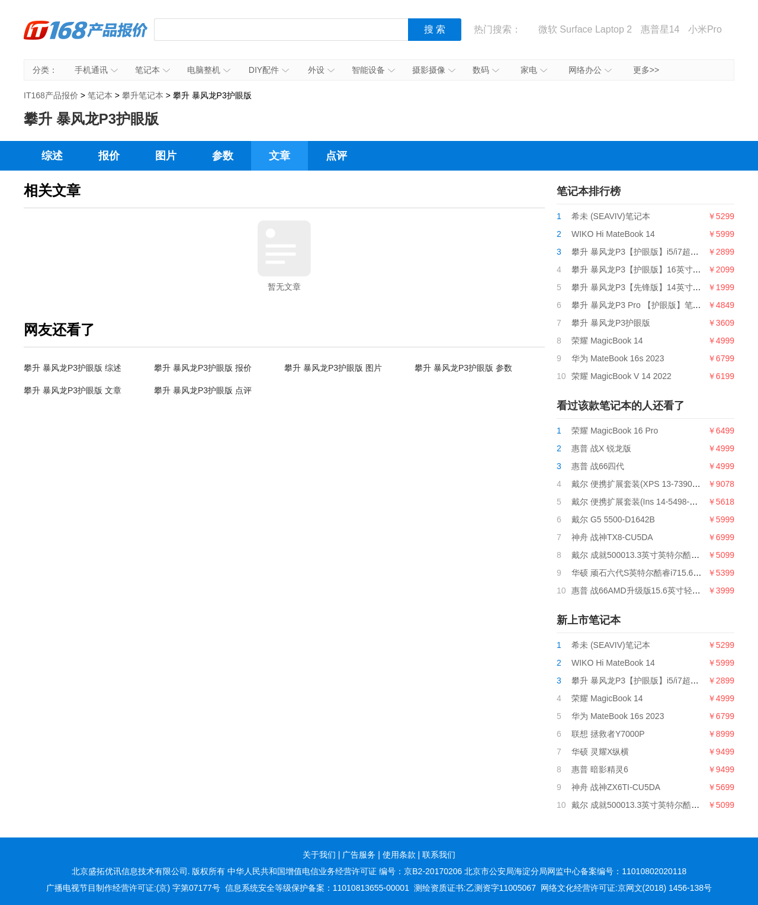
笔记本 (152, 70)
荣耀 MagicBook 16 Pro (614, 430)
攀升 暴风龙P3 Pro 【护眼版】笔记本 (640, 305)
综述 (52, 156)
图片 (165, 156)
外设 (321, 70)
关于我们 (319, 854)
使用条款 (399, 854)
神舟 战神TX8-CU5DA (612, 537)
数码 (486, 70)
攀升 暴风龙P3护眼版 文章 (72, 390)
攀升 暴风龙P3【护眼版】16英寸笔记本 (644, 269)
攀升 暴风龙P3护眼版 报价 (203, 368)
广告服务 (358, 854)
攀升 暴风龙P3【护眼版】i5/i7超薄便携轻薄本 (655, 251)
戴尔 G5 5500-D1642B (613, 519)
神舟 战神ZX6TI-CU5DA (615, 787)
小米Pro (705, 29)
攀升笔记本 (142, 95)
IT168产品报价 (86, 38)
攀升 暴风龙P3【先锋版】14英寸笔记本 (644, 287)
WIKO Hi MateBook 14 (613, 234)
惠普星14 (660, 29)
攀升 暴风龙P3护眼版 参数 (463, 368)
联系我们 (438, 854)
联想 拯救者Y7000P (608, 734)
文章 (279, 156)
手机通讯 (96, 70)
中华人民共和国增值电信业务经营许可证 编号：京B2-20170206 (344, 871)
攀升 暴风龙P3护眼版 (610, 323)
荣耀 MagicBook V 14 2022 (621, 376)
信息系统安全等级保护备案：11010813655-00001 (317, 888)
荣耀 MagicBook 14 (607, 340)
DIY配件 (269, 70)
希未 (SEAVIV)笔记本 (610, 216)
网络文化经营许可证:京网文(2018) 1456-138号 (626, 888)
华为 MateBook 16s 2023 (617, 358)
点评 (336, 156)
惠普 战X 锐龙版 (601, 448)
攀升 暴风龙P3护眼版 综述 (72, 368)
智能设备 (373, 70)
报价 (109, 156)
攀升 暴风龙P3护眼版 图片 (333, 368)
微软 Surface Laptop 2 (585, 29)
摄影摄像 (433, 70)
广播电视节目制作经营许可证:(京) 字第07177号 (133, 888)
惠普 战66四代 (597, 466)
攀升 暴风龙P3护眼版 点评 (203, 390)
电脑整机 (208, 70)
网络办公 (590, 70)
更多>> (646, 70)
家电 (534, 70)
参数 (222, 156)
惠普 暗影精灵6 (599, 769)
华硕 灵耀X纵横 (600, 751)
